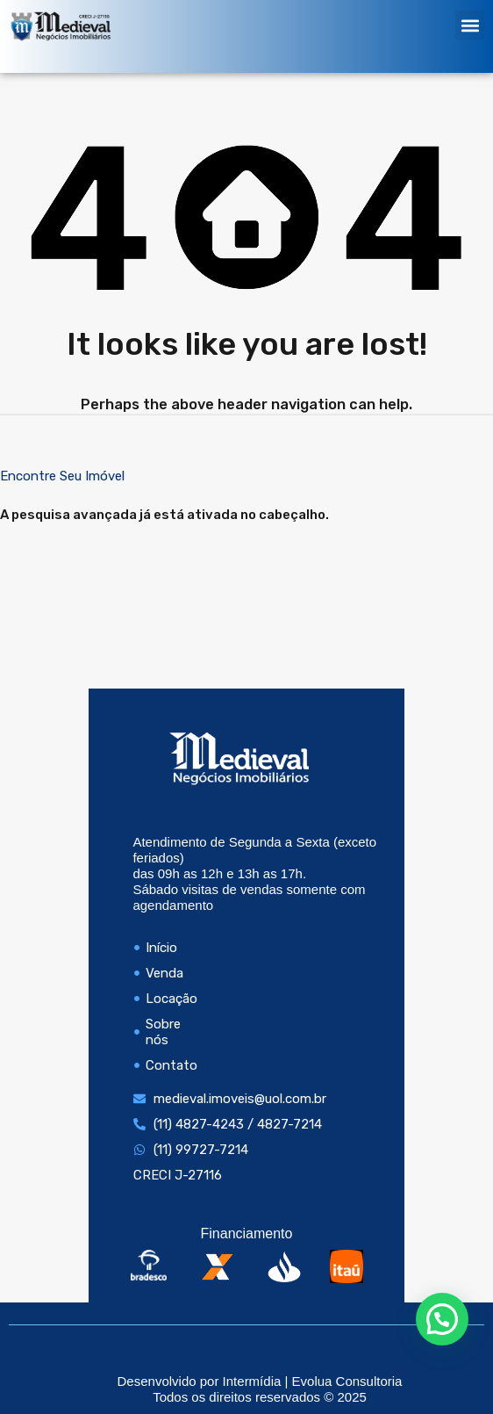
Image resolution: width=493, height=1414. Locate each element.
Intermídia (252, 1381)
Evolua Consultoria (347, 1381)
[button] (469, 25)
